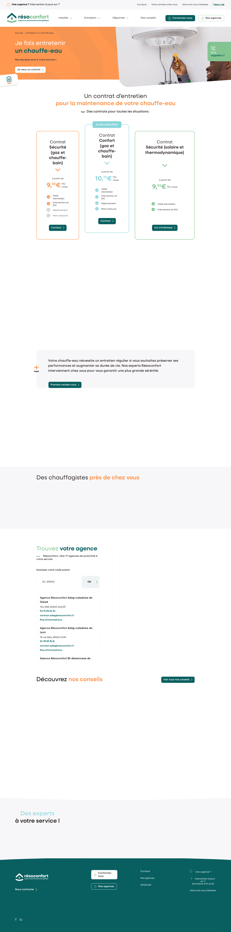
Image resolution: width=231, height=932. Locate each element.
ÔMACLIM (145, 879)
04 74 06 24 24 (47, 604)
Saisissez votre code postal (53, 563)
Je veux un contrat (28, 69)
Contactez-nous (180, 18)
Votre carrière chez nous (164, 5)
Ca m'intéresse (163, 228)
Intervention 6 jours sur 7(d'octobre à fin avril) (203, 874)
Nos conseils (148, 18)
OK (89, 575)
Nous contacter (24, 883)
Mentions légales (73, 927)
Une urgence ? (200, 865)
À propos (142, 5)
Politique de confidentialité (128, 927)
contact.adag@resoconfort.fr (57, 609)
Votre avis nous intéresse (195, 5)
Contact (56, 228)
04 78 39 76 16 (47, 635)
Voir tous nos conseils (176, 673)
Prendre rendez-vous (63, 378)
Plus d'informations (52, 613)
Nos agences (211, 18)
